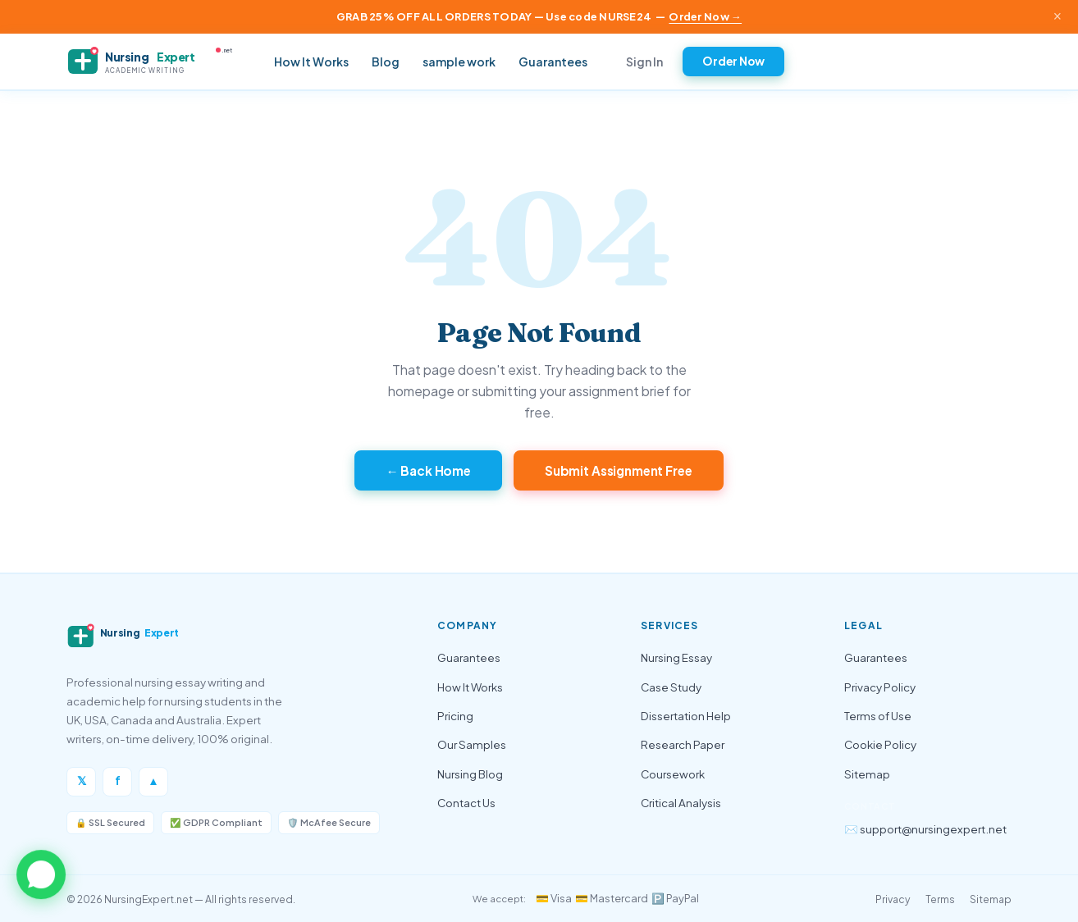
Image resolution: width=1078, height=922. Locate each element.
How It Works (311, 61)
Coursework (673, 774)
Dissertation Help (686, 716)
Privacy (893, 899)
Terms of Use (877, 716)
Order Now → (705, 16)
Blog (386, 61)
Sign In (644, 61)
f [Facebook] (118, 780)
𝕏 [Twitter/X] (81, 780)
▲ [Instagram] (153, 780)
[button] (41, 875)
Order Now (733, 61)
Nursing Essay (676, 657)
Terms (940, 899)
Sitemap (867, 774)
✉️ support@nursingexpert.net (925, 829)
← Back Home (428, 470)
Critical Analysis (681, 803)
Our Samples (471, 744)
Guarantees (552, 61)
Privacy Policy (880, 687)
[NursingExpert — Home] (156, 61)
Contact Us (466, 803)
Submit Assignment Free (618, 470)
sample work (459, 61)
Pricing (455, 716)
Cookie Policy (880, 744)
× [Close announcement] (1057, 16)
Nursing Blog (470, 774)
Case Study (671, 687)
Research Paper (682, 744)
